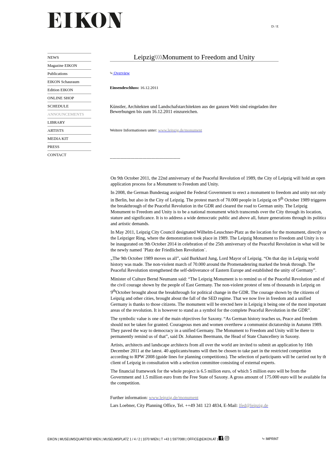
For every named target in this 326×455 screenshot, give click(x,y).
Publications (57, 73)
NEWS (53, 57)
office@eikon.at (201, 439)
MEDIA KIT (57, 138)
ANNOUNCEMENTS (65, 114)
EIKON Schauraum (63, 81)
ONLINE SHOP (60, 98)
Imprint (270, 439)
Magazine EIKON (62, 65)
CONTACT (56, 154)
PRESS (53, 146)
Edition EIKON (60, 89)
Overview (120, 73)
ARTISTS (55, 130)
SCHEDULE (58, 106)
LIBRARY (56, 122)
